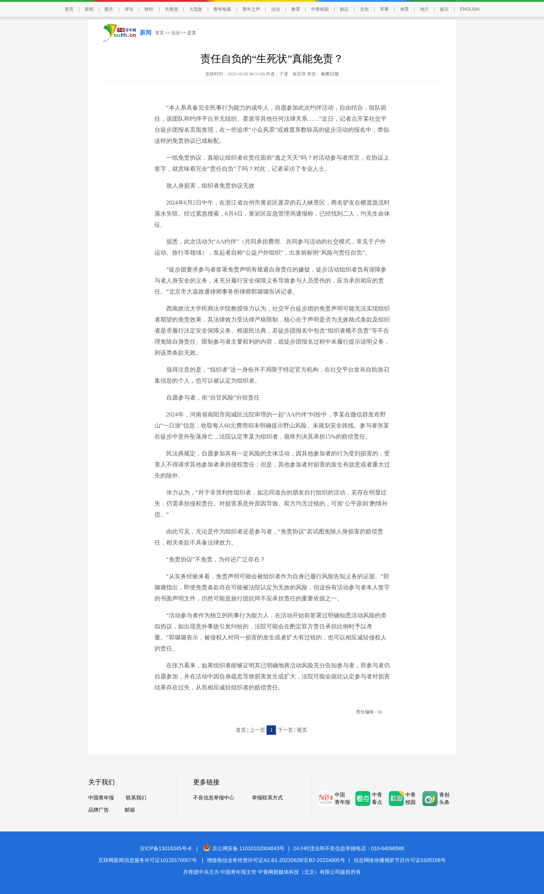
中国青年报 (101, 798)
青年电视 (222, 9)
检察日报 (329, 74)
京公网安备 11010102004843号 (244, 848)
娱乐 (444, 9)
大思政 (195, 9)
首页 (69, 9)
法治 (275, 9)
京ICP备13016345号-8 (165, 848)
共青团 (171, 9)
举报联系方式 (267, 798)
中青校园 (320, 9)
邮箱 (130, 810)
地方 (424, 9)
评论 (129, 9)
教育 (295, 9)
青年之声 (251, 9)
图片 (108, 9)
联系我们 (136, 798)
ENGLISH (470, 9)
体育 (404, 9)
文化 (364, 9)
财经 (149, 9)
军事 (384, 9)
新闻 (89, 9)
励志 (344, 9)
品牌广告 (98, 810)
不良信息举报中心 (213, 798)
